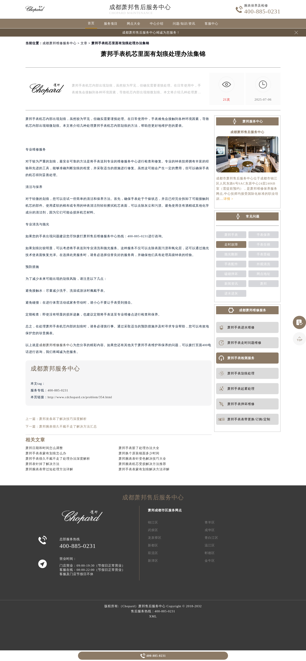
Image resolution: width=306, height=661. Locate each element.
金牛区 (210, 560)
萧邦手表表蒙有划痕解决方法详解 (144, 469)
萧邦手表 (231, 234)
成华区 (210, 530)
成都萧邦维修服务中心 (59, 43)
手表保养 (263, 234)
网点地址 (263, 274)
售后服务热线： (153, 611)
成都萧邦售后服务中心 (140, 7)
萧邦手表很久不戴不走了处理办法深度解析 (58, 458)
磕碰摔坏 (231, 274)
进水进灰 (231, 293)
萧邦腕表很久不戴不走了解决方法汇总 (68, 426)
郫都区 (210, 553)
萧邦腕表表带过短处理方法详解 (49, 469)
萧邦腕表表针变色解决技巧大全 (142, 458)
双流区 (153, 553)
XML (153, 616)
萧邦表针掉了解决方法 (43, 464)
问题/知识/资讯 (184, 23)
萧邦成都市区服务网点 (165, 510)
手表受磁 (263, 254)
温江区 (210, 545)
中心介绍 (156, 23)
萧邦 (263, 283)
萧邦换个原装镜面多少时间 (139, 453)
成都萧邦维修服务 (252, 310)
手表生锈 (263, 244)
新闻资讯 (231, 283)
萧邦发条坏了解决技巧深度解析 (63, 419)
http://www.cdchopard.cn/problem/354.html (80, 397)
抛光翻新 (231, 254)
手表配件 (231, 264)
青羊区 (210, 522)
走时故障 (231, 244)
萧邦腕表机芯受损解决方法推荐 (142, 464)
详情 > (228, 198)
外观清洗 (263, 264)
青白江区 (211, 537)
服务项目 (111, 23)
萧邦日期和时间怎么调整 (44, 448)
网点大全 (133, 23)
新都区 (153, 545)
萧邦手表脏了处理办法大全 (139, 448)
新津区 (153, 560)
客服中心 (211, 23)
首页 (91, 23)
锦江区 (153, 522)
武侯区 (153, 530)
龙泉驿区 (155, 537)
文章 (84, 43)
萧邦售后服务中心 (152, 606)
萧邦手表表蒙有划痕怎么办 (46, 453)
